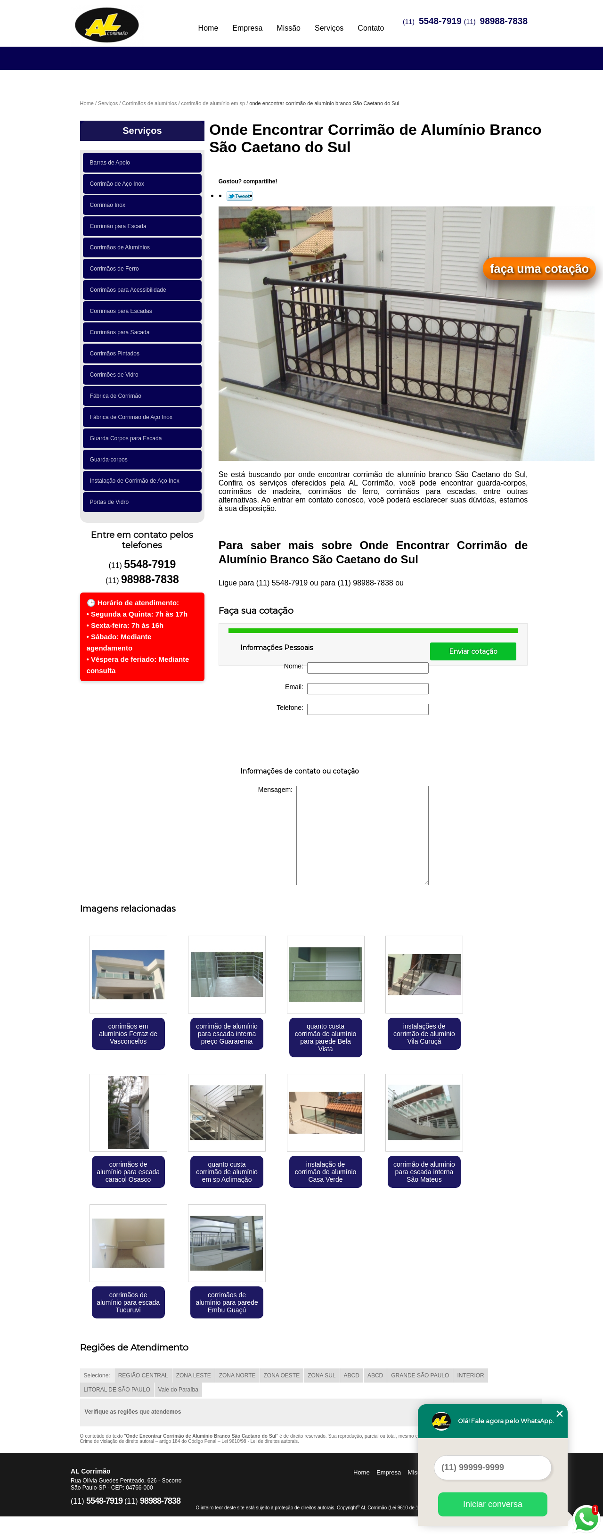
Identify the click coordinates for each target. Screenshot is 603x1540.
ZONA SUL (321, 1375)
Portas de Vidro (111, 502)
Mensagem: (343, 835)
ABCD (351, 1375)
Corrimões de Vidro (116, 374)
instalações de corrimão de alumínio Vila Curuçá (424, 1033)
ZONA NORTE (237, 1375)
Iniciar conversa (492, 1504)
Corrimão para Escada (120, 226)
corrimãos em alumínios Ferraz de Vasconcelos (128, 1033)
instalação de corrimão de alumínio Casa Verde (326, 1172)
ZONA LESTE (193, 1375)
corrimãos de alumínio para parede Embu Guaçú (227, 1302)
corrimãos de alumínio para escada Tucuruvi (128, 1302)
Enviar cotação (473, 651)
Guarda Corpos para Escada (127, 438)
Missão (289, 28)
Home (208, 28)
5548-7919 (440, 21)
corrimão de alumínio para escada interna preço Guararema (227, 1033)
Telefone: (353, 709)
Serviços (329, 28)
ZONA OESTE (282, 1375)
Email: (357, 688)
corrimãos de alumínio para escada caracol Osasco (128, 1172)
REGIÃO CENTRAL (143, 1375)
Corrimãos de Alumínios (121, 247)
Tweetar (240, 196)
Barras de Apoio (111, 162)
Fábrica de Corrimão (117, 396)
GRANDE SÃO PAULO (420, 1375)
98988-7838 (504, 21)
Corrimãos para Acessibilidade (130, 290)
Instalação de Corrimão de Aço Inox (136, 481)
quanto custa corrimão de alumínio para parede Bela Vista (326, 1037)
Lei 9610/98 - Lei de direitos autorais (259, 1441)
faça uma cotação (539, 268)
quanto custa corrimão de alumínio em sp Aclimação (227, 1172)
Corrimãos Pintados (116, 353)
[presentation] (300, 743)
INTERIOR (470, 1375)
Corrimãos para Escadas (122, 311)
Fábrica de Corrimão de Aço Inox (133, 417)
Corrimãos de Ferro (116, 268)
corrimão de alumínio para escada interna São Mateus (424, 1172)
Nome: (356, 668)
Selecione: (97, 1375)
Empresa (247, 28)
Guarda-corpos (110, 459)
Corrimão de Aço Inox (118, 184)
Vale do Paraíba (178, 1389)
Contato (371, 28)
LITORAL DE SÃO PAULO (117, 1389)
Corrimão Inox (109, 205)
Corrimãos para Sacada (121, 332)
